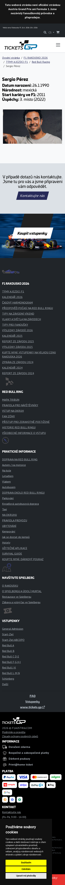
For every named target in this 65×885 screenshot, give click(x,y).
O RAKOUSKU (10, 585)
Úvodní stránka (11, 57)
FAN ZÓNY (8, 416)
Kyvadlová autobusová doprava (20, 503)
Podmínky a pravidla (13, 732)
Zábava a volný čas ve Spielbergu (21, 602)
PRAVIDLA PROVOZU (14, 520)
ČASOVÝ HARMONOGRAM (17, 302)
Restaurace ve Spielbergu (16, 596)
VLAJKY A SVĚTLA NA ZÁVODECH (21, 319)
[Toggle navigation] (58, 44)
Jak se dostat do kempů (16, 537)
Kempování (8, 531)
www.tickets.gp (32, 707)
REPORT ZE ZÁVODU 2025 (18, 341)
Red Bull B (8, 651)
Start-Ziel (8, 634)
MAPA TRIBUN (10, 399)
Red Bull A (8, 645)
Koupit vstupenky (32, 233)
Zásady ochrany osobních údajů (20, 736)
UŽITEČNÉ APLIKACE (14, 548)
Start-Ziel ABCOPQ (13, 640)
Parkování (8, 498)
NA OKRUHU (9, 515)
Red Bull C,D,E (10, 656)
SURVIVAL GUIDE (12, 553)
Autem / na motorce (14, 465)
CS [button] (50, 32)
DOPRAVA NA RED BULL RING (19, 459)
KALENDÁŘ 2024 (12, 367)
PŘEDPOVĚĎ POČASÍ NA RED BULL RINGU (27, 308)
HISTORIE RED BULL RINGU (19, 427)
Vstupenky (32, 701)
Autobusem (8, 487)
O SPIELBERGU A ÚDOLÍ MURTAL (22, 591)
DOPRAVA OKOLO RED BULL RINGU (23, 492)
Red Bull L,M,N (11, 673)
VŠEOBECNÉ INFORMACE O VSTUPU (24, 433)
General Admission (12, 628)
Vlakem (6, 481)
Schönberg (8, 678)
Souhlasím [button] (26, 862)
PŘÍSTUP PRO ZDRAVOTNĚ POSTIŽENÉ (26, 422)
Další (5, 684)
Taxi (4, 509)
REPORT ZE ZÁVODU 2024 (18, 373)
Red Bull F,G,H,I (11, 662)
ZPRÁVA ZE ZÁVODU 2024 (17, 362)
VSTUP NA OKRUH (13, 410)
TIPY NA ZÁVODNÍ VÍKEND (18, 313)
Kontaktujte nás (32, 195)
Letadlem (7, 476)
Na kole (6, 470)
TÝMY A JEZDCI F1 (17, 62)
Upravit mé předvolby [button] (26, 876)
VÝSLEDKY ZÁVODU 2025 (17, 347)
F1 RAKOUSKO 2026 (36, 57)
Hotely (6, 542)
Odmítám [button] (26, 869)
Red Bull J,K (9, 667)
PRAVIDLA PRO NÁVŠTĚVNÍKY (20, 405)
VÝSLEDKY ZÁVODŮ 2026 (17, 330)
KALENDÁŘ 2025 (12, 335)
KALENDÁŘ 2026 (12, 297)
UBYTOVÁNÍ (9, 526)
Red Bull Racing (41, 62)
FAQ (33, 696)
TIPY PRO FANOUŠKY (15, 324)
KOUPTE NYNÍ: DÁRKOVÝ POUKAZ (23, 559)
